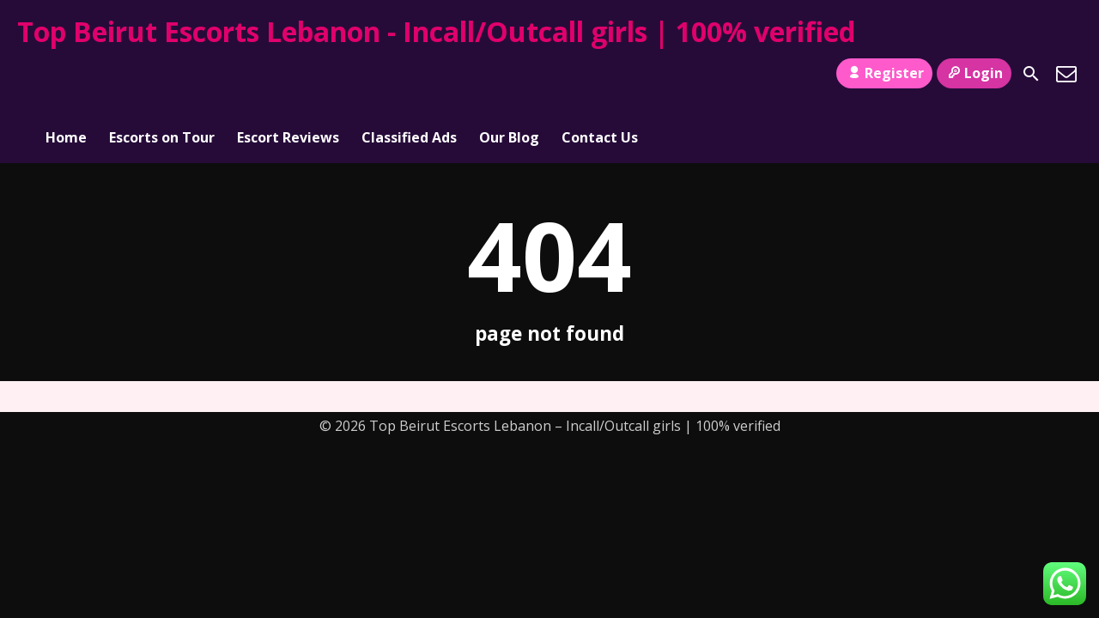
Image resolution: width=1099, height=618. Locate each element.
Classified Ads (409, 73)
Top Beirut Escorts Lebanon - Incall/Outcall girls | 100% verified (436, 31)
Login (974, 73)
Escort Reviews (288, 73)
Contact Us (600, 73)
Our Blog (509, 73)
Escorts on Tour (162, 73)
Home (66, 73)
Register (884, 73)
